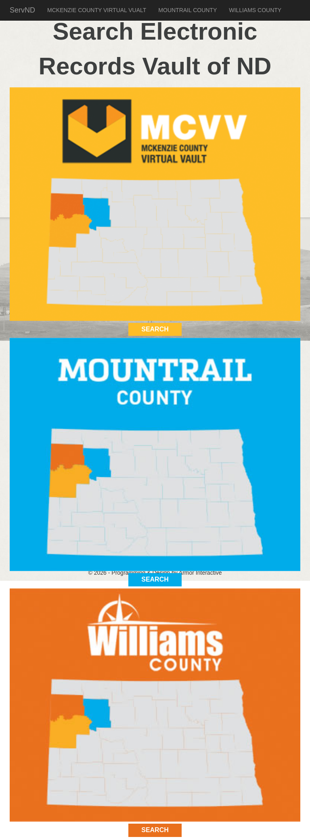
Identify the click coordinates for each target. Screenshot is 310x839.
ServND (22, 10)
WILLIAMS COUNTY (255, 10)
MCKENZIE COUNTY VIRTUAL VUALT (96, 10)
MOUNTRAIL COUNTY (187, 10)
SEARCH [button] (155, 329)
